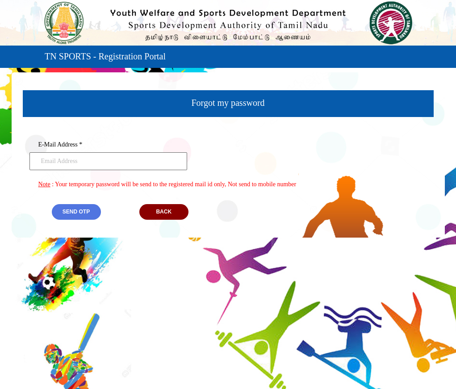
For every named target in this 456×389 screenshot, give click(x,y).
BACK (164, 212)
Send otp (76, 212)
